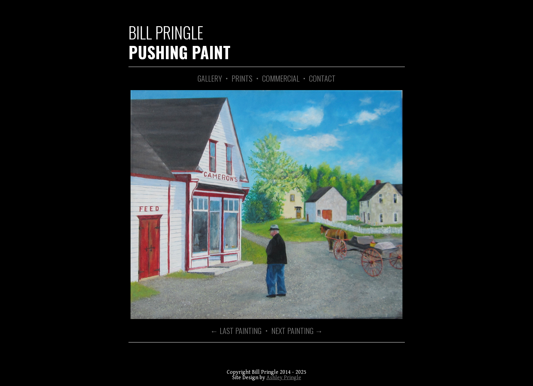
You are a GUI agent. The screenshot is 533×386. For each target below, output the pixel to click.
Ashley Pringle (283, 377)
